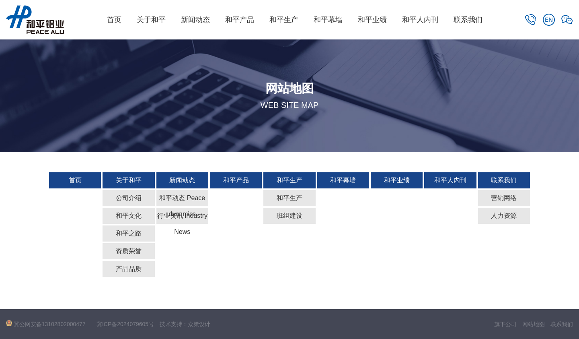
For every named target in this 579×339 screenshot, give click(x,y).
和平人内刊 (420, 20)
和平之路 (129, 233)
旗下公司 (505, 324)
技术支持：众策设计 (185, 324)
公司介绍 (129, 197)
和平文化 (129, 215)
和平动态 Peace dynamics (182, 200)
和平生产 (283, 20)
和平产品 (239, 20)
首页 (114, 20)
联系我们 (468, 20)
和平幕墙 (328, 20)
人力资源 (504, 215)
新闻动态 (195, 20)
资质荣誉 (129, 251)
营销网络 (504, 197)
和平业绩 (372, 20)
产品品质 (129, 268)
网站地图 (533, 324)
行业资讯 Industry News (182, 218)
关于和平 (151, 20)
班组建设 (289, 215)
